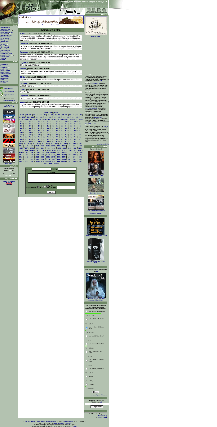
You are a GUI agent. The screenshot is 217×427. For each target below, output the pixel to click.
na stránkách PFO (90, 123)
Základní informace (6, 35)
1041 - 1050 (61, 146)
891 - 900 (46, 141)
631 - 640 (63, 132)
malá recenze (98, 117)
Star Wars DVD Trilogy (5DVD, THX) (95, 261)
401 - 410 (46, 126)
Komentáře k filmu (6, 53)
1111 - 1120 (72, 148)
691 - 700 (55, 135)
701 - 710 (64, 135)
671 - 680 (37, 135)
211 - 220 (64, 119)
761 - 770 (55, 137)
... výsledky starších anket (99, 395)
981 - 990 (63, 144)
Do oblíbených (8, 88)
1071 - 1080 (29, 148)
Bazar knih (3, 67)
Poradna (3, 44)
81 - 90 (79, 115)
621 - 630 (54, 132)
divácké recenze (102, 417)
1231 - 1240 (72, 152)
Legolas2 (24, 44)
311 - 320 (28, 124)
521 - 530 (28, 130)
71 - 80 (71, 115)
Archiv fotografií (5, 38)
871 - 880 (28, 141)
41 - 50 (50, 115)
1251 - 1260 (29, 155)
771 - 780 (64, 137)
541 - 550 (46, 130)
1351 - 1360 (72, 157)
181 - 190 (37, 119)
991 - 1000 (72, 144)
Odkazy (2, 59)
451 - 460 (28, 128)
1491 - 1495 (53, 163)
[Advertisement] (51, 205)
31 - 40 (43, 115)
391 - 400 (37, 126)
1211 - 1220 (50, 152)
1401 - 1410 (61, 159)
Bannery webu (4, 56)
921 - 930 (72, 141)
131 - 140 (57, 117)
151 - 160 (75, 117)
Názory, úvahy (4, 52)
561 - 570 (64, 130)
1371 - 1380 (29, 159)
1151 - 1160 (50, 150)
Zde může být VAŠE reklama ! (9, 106)
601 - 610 (37, 132)
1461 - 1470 (61, 161)
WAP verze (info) (9, 91)
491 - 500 (64, 128)
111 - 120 (39, 117)
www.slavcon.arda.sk (91, 108)
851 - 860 (72, 139)
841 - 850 (63, 139)
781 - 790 (73, 137)
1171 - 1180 (72, 150)
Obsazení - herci (5, 37)
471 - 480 (46, 128)
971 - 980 (54, 144)
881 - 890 (37, 141)
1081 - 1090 (40, 148)
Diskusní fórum (5, 50)
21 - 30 (35, 115)
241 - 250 (28, 121)
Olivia (22, 77)
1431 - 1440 (29, 161)
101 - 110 (30, 117)
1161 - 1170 (61, 150)
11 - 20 (28, 115)
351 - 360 (63, 124)
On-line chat (4, 75)
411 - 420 (55, 126)
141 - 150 (66, 117)
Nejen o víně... (96, 35)
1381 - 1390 (39, 159)
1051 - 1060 (72, 146)
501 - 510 (73, 128)
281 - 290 (64, 121)
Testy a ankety (4, 76)
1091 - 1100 (51, 148)
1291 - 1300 (72, 155)
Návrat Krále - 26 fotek (96, 174)
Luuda (22, 89)
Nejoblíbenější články (96, 213)
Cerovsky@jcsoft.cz (9, 100)
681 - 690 (46, 135)
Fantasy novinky (5, 66)
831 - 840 (54, 139)
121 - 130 (48, 117)
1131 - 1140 (29, 150)
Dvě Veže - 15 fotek (96, 192)
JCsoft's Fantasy (67, 421)
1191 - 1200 (29, 152)
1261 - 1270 (39, 155)
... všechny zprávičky (103, 144)
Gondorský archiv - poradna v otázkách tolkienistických (96, 298)
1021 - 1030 (39, 146)
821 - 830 (45, 139)
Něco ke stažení (5, 47)
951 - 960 (36, 144)
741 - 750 (37, 137)
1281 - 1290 (61, 155)
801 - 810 (28, 139)
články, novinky (102, 415)
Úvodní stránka (5, 27)
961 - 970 (45, 144)
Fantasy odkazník (5, 73)
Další (56, 113)
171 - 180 (28, 119)
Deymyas (24, 52)
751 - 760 (46, 137)
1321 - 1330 (39, 157)
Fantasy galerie (4, 72)
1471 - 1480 (72, 161)
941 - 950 (27, 144)
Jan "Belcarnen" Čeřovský (63, 423)
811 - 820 (37, 139)
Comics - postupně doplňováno (96, 209)
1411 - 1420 (72, 159)
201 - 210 (55, 119)
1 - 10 (22, 115)
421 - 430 (63, 126)
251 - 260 (37, 121)
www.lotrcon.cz (95, 83)
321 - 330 (36, 124)
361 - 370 (72, 124)
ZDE (101, 80)
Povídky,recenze (5, 70)
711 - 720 (73, 135)
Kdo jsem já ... (4, 64)
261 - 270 (46, 121)
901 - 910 (55, 141)
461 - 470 (37, 128)
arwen (22, 33)
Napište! (74, 426)
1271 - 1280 (50, 155)
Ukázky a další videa (6, 40)
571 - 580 (73, 130)
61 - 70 (64, 115)
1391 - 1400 (50, 159)
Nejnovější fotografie (6, 32)
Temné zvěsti (4, 49)
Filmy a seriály (4, 78)
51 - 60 (57, 115)
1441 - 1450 (39, 161)
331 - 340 (45, 124)
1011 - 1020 (29, 146)
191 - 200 (46, 119)
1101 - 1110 (61, 148)
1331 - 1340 (50, 157)
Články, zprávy (4, 30)
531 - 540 (37, 130)
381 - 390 (28, 126)
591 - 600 (28, 132)
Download (3, 82)
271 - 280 (55, 121)
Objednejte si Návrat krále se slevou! (96, 235)
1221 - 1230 (61, 152)
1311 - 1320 (29, 157)
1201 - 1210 (39, 152)
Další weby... (9, 163)
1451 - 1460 (50, 161)
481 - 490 (55, 128)
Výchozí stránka (9, 95)
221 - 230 (73, 119)
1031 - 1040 (50, 146)
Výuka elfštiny (4, 46)
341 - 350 (54, 124)
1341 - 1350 (61, 157)
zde (97, 271)
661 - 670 (28, 135)
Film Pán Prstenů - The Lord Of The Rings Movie (40, 421)
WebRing (3, 58)
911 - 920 (64, 141)
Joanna (23, 69)
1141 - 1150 (40, 150)
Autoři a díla (4, 69)
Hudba (2, 43)
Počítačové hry (4, 81)
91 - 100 (22, 117)
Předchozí (48, 113)
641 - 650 (72, 132)
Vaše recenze (4, 33)
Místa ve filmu (4, 41)
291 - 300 (73, 121)
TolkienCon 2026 (6, 29)
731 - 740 (28, 137)
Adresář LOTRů (5, 55)
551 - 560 (55, 130)
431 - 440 (72, 126)
